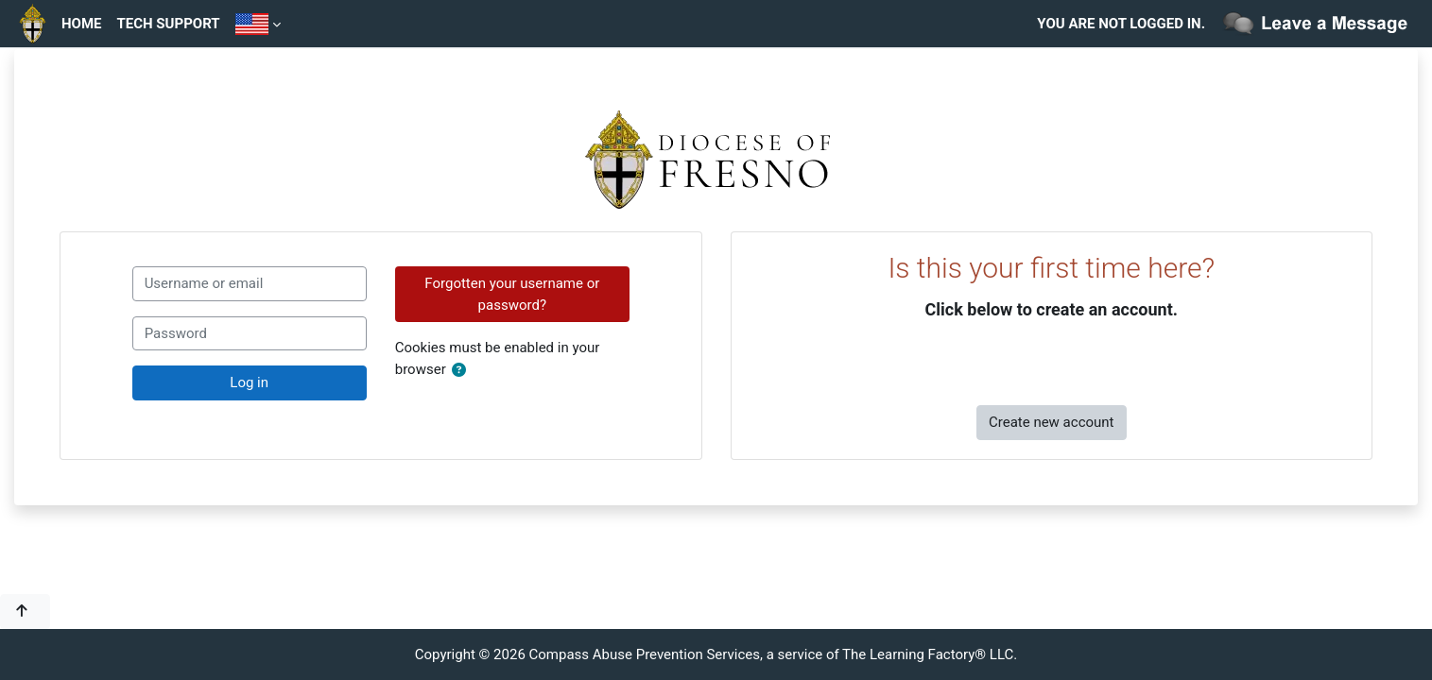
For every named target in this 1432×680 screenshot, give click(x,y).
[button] (462, 370)
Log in (249, 382)
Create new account (1051, 422)
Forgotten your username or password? (511, 294)
